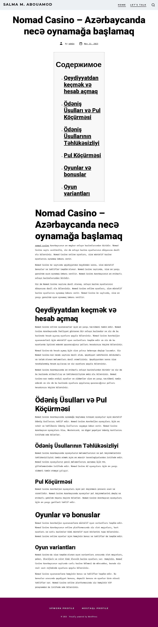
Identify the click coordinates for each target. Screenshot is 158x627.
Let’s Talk (138, 5)
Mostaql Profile (95, 608)
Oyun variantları (77, 190)
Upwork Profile (62, 608)
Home (122, 5)
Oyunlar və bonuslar (77, 171)
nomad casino (42, 245)
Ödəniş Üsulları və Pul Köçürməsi (82, 110)
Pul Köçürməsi (82, 155)
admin (71, 43)
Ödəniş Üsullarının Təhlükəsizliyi (81, 136)
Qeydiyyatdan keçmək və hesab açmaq (81, 85)
